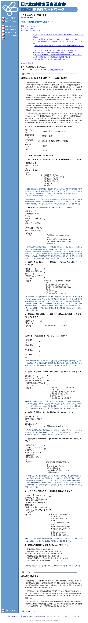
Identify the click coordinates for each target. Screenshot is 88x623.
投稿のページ (39, 616)
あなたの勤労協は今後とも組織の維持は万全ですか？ (52, 57)
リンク (80, 616)
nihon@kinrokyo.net (55, 70)
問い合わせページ (54, 616)
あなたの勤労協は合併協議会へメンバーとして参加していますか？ (56, 39)
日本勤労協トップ (12, 616)
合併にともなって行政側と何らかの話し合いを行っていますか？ (56, 50)
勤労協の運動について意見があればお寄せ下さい (50, 59)
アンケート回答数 (28, 28)
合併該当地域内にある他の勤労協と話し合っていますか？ (53, 52)
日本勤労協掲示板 (28, 63)
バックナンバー (69, 616)
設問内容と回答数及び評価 (31, 30)
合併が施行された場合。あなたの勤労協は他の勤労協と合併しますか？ (58, 55)
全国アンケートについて (29, 26)
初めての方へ (26, 616)
